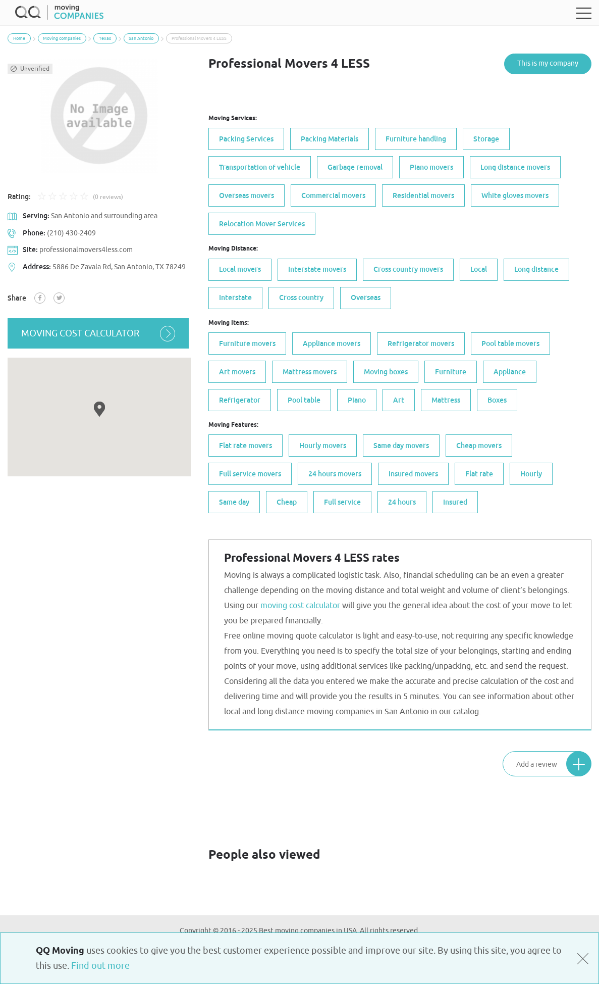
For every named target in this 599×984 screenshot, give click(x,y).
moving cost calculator (99, 333)
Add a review (553, 763)
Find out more (100, 965)
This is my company (547, 63)
